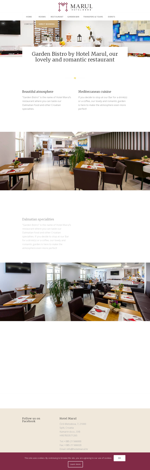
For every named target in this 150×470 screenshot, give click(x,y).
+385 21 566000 (72, 441)
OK (119, 458)
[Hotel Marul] (75, 6)
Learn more (75, 464)
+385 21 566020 (72, 445)
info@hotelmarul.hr (77, 449)
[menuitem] (28, 16)
